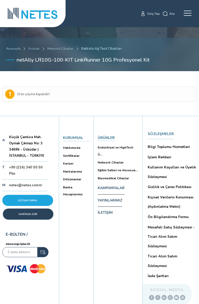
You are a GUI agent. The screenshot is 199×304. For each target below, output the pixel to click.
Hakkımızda (71, 147)
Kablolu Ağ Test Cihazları (102, 48)
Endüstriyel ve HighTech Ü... (117, 146)
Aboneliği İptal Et (18, 244)
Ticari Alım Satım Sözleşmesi (171, 237)
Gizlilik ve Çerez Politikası (169, 182)
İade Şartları (157, 246)
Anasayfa (13, 48)
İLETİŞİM (105, 201)
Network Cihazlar (60, 48)
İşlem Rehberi (159, 155)
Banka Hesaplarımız (72, 185)
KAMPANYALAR (111, 176)
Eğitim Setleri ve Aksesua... (116, 160)
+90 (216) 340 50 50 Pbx (25, 170)
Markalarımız (72, 167)
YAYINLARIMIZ (110, 189)
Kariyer (68, 160)
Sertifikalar (71, 153)
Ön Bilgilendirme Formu (167, 209)
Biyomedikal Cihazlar (112, 167)
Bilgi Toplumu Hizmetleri (168, 146)
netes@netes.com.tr (25, 185)
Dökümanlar (71, 174)
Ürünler (34, 48)
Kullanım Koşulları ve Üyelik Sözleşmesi (171, 169)
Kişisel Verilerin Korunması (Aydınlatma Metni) (169, 196)
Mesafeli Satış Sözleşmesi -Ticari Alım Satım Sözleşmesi (171, 223)
